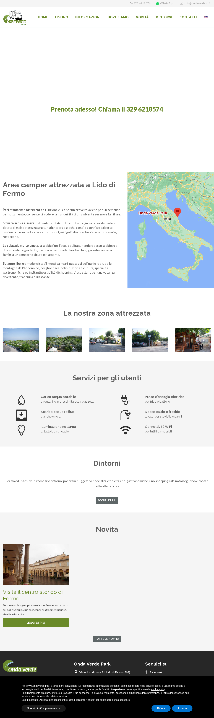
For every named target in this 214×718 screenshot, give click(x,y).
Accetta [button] (182, 708)
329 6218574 (142, 3)
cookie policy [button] (158, 689)
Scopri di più (107, 500)
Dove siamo (118, 17)
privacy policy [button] (153, 685)
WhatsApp (167, 3)
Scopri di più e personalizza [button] (43, 708)
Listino (61, 17)
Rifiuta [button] (161, 708)
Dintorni (164, 17)
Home (43, 17)
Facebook (153, 672)
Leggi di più (36, 622)
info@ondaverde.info (197, 3)
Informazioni (87, 17)
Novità (142, 17)
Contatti (188, 17)
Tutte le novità (107, 638)
